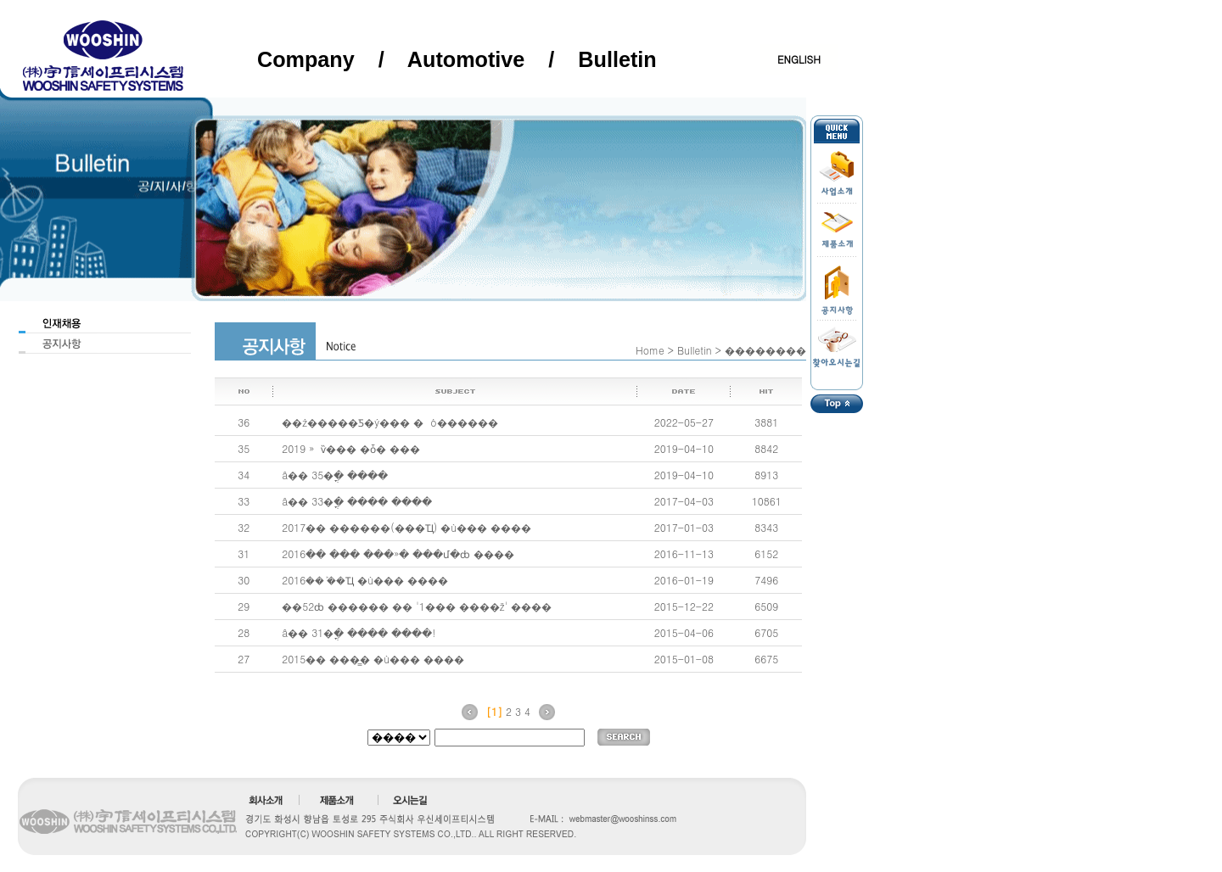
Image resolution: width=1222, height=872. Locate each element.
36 (243, 422)
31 (243, 553)
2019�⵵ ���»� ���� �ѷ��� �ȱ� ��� (351, 448)
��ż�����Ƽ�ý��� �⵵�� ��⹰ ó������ (390, 422)
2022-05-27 (684, 422)
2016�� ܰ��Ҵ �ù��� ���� (365, 580)
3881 (766, 422)
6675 (766, 658)
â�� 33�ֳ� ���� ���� (357, 501)
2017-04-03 (684, 501)
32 (243, 527)
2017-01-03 (684, 527)
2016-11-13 (684, 553)
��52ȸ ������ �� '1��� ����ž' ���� (417, 606)
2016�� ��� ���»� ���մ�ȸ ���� (398, 553)
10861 (767, 501)
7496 (766, 580)
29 (243, 606)
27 (243, 658)
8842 (766, 448)
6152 (766, 553)
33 (243, 501)
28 (243, 632)
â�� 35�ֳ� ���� (335, 474)
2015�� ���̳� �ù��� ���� (373, 658)
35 (243, 448)
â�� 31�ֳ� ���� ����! (358, 632)
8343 (766, 527)
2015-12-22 (684, 606)
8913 (766, 474)
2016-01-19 (684, 580)
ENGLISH (799, 59)
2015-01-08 (684, 658)
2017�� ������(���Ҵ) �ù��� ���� (406, 527)
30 (243, 580)
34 (243, 474)
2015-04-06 (684, 632)
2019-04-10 (684, 448)
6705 (766, 632)
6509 (766, 606)
